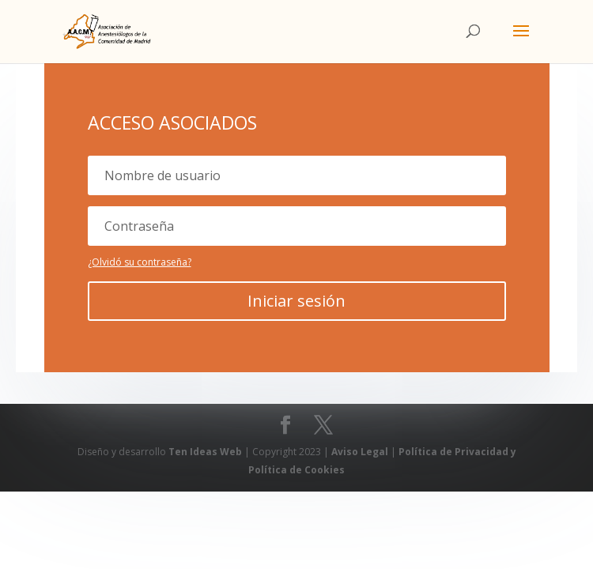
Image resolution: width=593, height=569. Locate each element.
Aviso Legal (361, 451)
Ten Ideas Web (206, 451)
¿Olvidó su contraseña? (139, 262)
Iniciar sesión (296, 300)
